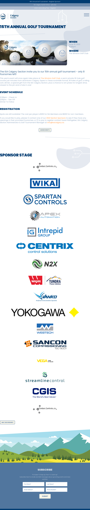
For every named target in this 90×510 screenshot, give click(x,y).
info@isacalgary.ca (55, 122)
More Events (45, 130)
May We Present (7, 422)
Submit (45, 496)
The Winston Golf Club (50, 78)
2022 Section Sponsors (56, 118)
